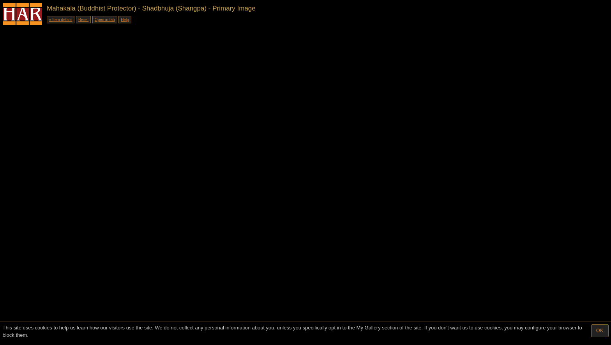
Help (125, 20)
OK (600, 330)
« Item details (60, 20)
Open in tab (105, 20)
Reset (83, 20)
